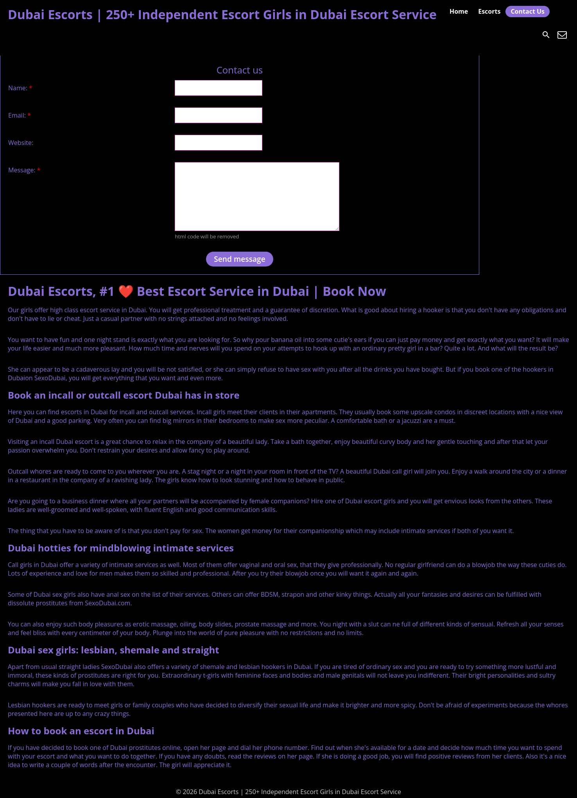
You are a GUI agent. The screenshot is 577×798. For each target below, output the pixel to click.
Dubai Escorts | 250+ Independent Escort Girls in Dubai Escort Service (222, 14)
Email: (19, 115)
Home (459, 11)
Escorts (489, 11)
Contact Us (528, 11)
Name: (20, 88)
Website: (20, 142)
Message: (24, 170)
